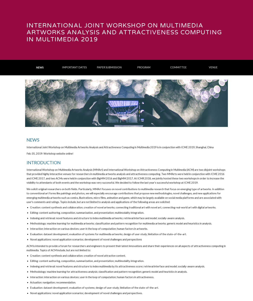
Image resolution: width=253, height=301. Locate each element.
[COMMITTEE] (178, 67)
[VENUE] (213, 67)
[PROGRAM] (144, 67)
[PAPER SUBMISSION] (109, 67)
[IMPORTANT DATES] (74, 67)
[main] (126, 30)
